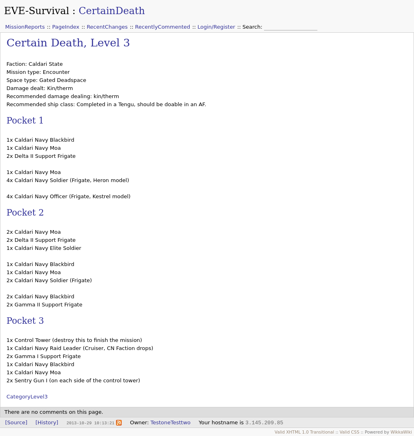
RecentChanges (107, 27)
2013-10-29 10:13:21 (90, 423)
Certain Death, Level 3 (68, 42)
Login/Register (216, 27)
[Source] (16, 422)
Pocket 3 (25, 321)
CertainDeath (111, 11)
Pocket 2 (25, 213)
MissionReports (25, 27)
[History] (47, 422)
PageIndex (65, 27)
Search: (253, 27)
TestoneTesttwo (170, 422)
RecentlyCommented (162, 27)
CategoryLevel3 (27, 397)
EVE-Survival (36, 11)
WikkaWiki (401, 432)
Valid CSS (349, 432)
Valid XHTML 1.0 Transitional (304, 432)
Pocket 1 (25, 120)
